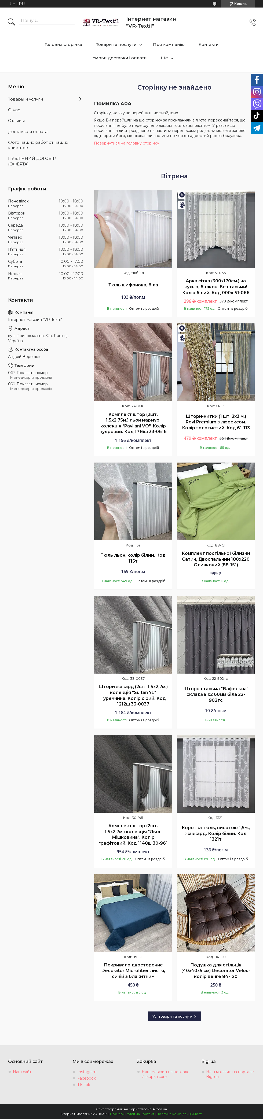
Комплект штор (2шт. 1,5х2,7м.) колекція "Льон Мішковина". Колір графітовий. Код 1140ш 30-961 (133, 834)
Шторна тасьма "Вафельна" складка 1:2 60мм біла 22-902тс (216, 694)
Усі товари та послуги (172, 1016)
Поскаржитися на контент (132, 1114)
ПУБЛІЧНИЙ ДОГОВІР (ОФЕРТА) (32, 161)
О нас (14, 109)
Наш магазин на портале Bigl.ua (230, 1074)
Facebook (86, 1078)
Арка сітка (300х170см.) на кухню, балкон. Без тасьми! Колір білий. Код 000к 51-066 (216, 286)
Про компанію (169, 44)
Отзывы (16, 120)
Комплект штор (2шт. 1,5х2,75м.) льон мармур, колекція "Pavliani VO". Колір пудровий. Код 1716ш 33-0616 (133, 423)
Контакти (209, 44)
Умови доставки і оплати (120, 57)
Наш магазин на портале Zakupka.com (165, 1074)
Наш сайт (22, 1071)
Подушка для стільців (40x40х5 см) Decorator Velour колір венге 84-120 (215, 970)
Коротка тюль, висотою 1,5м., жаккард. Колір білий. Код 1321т (216, 833)
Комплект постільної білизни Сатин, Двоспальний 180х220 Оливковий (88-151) (216, 559)
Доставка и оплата (28, 131)
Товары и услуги (25, 99)
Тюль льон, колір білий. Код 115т (133, 558)
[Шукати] (11, 22)
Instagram (87, 1071)
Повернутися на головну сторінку (126, 143)
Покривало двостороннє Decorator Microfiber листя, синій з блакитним (133, 970)
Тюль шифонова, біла (133, 284)
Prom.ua (160, 1109)
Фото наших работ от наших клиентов (38, 145)
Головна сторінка (63, 44)
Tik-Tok (83, 1084)
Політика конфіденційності (179, 1114)
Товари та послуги (116, 44)
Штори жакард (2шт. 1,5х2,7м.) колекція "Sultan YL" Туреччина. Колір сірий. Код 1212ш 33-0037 (133, 695)
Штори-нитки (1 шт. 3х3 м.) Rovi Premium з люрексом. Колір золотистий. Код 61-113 (216, 422)
